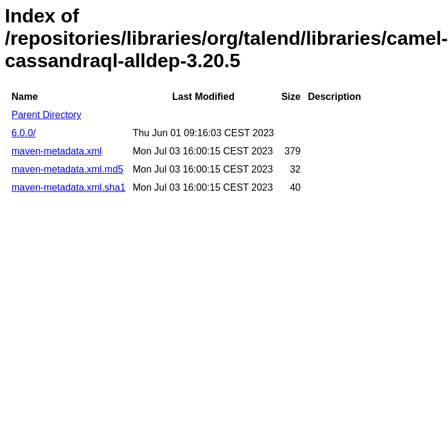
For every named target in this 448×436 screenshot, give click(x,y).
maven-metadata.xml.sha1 (68, 187)
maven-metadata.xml (56, 151)
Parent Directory (46, 115)
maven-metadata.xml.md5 (67, 169)
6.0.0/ (23, 133)
